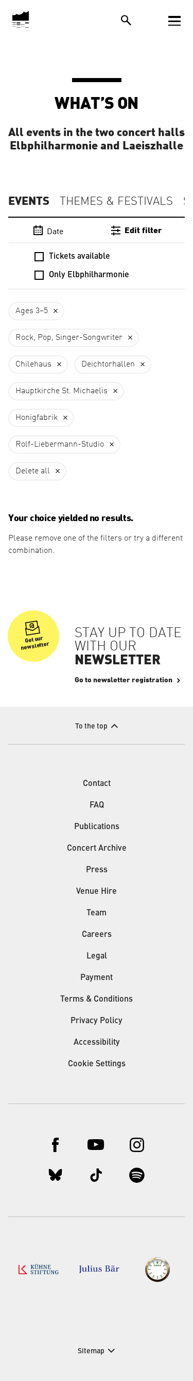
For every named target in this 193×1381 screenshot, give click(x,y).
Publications (96, 827)
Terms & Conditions (96, 999)
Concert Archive (97, 849)
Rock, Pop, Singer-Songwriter (68, 338)
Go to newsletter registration (123, 680)
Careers (97, 935)
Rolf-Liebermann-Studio (59, 444)
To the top (91, 726)
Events (28, 201)
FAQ (97, 805)
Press (97, 870)
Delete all (32, 471)
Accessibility (97, 1043)
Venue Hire (96, 892)
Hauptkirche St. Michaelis (61, 391)
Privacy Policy (96, 1021)
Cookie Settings (97, 1064)
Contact (97, 784)
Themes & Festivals (116, 201)
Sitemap (91, 1351)
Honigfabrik (36, 418)
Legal (96, 956)
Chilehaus (33, 364)
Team (96, 913)
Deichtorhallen (108, 364)
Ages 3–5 (31, 311)
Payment (96, 978)
